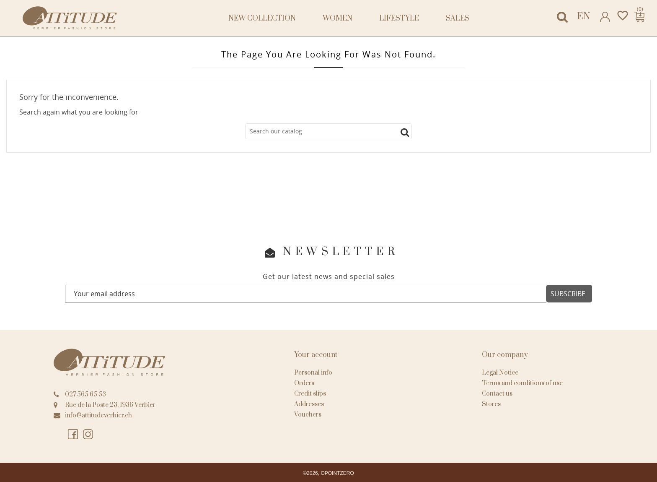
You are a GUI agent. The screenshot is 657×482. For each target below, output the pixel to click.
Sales (457, 18)
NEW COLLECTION (262, 18)
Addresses (309, 404)
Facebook (73, 434)
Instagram (88, 434)
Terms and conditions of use (522, 383)
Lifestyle (399, 18)
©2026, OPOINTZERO (328, 473)
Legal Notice (500, 373)
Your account (315, 355)
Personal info (313, 373)
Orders (304, 383)
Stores (491, 404)
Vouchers (307, 415)
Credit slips (310, 394)
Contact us (497, 394)
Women (337, 18)
